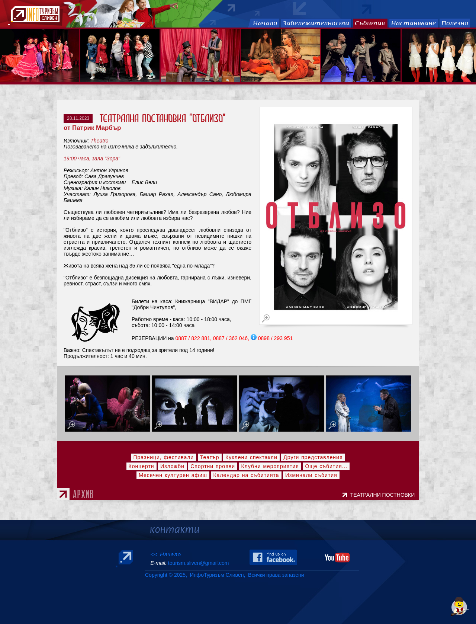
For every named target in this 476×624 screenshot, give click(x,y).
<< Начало (165, 554)
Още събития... (326, 466)
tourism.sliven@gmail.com (198, 563)
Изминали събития (311, 475)
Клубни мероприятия (270, 466)
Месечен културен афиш (173, 475)
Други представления (312, 457)
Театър (209, 457)
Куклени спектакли (251, 457)
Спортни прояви (212, 466)
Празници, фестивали (164, 457)
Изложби (172, 466)
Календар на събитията (246, 475)
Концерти (141, 466)
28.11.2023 (78, 118)
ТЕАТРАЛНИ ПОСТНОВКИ (384, 495)
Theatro (99, 141)
